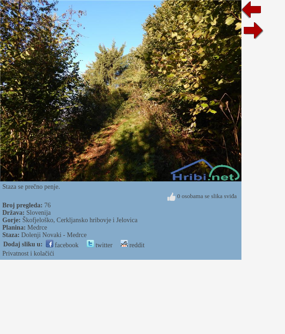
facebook (62, 245)
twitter (100, 245)
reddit (132, 245)
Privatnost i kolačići (28, 253)
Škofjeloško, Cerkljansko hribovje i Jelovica (79, 220)
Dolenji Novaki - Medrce (54, 234)
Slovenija (38, 212)
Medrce (37, 227)
